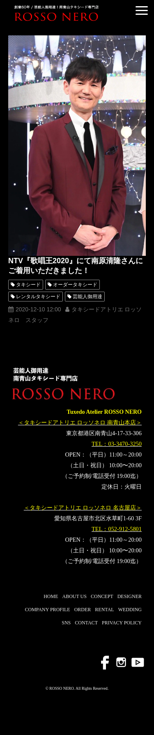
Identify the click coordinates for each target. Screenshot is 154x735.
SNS (66, 622)
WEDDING (130, 609)
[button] (141, 10)
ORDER (82, 609)
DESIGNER (129, 596)
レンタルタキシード (38, 296)
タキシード (28, 285)
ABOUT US (74, 596)
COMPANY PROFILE (47, 609)
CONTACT (86, 622)
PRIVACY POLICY (122, 622)
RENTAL (104, 609)
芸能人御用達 (87, 296)
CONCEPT (102, 596)
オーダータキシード (75, 285)
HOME (51, 596)
